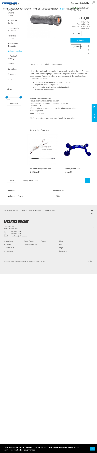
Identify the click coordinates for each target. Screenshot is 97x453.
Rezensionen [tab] (57, 64)
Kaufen (80, 40)
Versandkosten (85, 28)
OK (93, 449)
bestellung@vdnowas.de (19, 236)
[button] (87, 3)
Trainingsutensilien (34, 210)
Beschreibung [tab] (36, 64)
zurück (11, 180)
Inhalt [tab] (47, 64)
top (92, 211)
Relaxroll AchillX (49, 210)
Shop (23, 210)
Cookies (28, 447)
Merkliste (77, 47)
